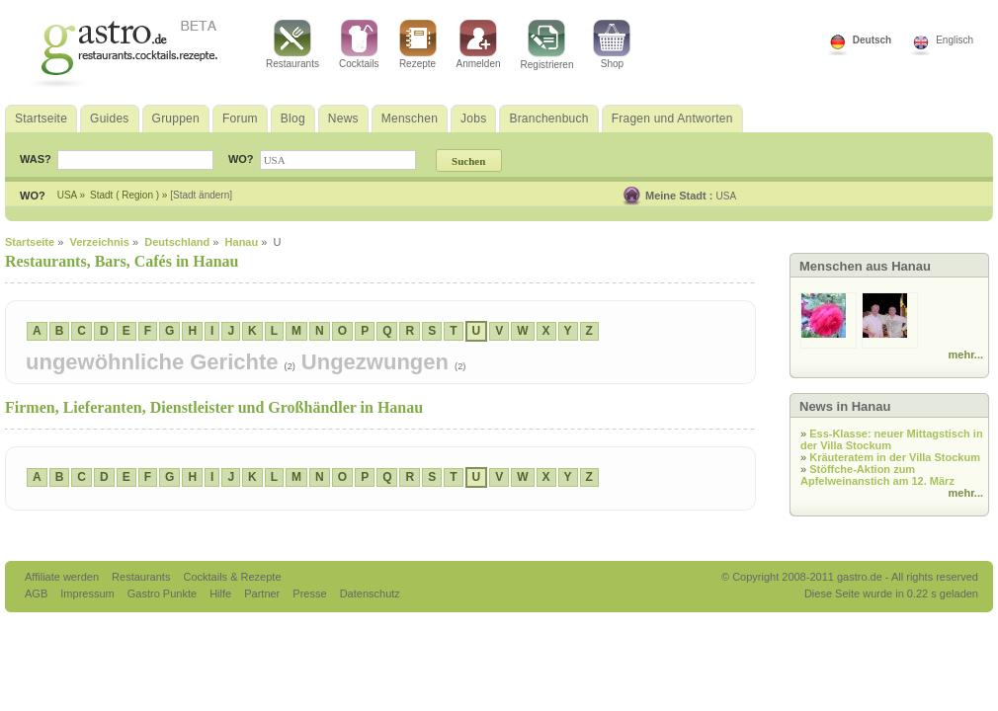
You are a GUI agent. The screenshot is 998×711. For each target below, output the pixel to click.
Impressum (88, 593)
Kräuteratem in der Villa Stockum (894, 457)
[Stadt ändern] (201, 195)
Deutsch (872, 40)
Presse (309, 593)
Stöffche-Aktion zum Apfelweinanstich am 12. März (877, 475)
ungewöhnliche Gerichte (155, 362)
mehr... (966, 354)
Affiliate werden (63, 577)
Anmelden (479, 44)
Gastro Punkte (163, 593)
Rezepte (418, 44)
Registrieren (547, 45)
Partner (263, 593)
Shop (611, 44)
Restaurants (292, 44)
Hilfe (221, 593)
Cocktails (359, 44)
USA (726, 196)
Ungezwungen (378, 362)
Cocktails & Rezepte (232, 577)
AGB (37, 593)
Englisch (954, 40)
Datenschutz (370, 593)
